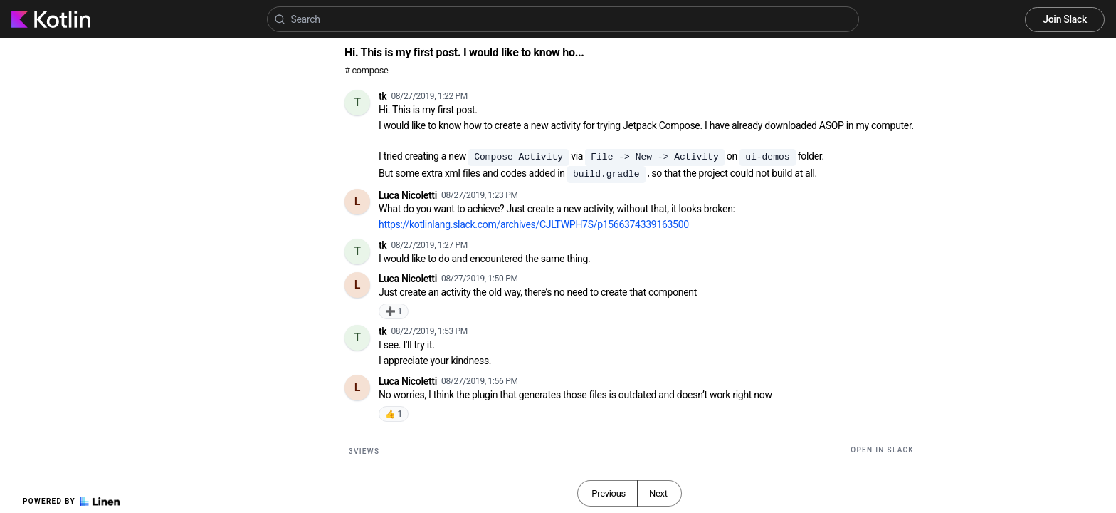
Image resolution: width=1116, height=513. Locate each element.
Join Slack (1065, 19)
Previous (608, 493)
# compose (366, 70)
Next (658, 493)
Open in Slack (882, 450)
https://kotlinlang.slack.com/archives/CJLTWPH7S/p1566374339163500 (534, 224)
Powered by (71, 501)
